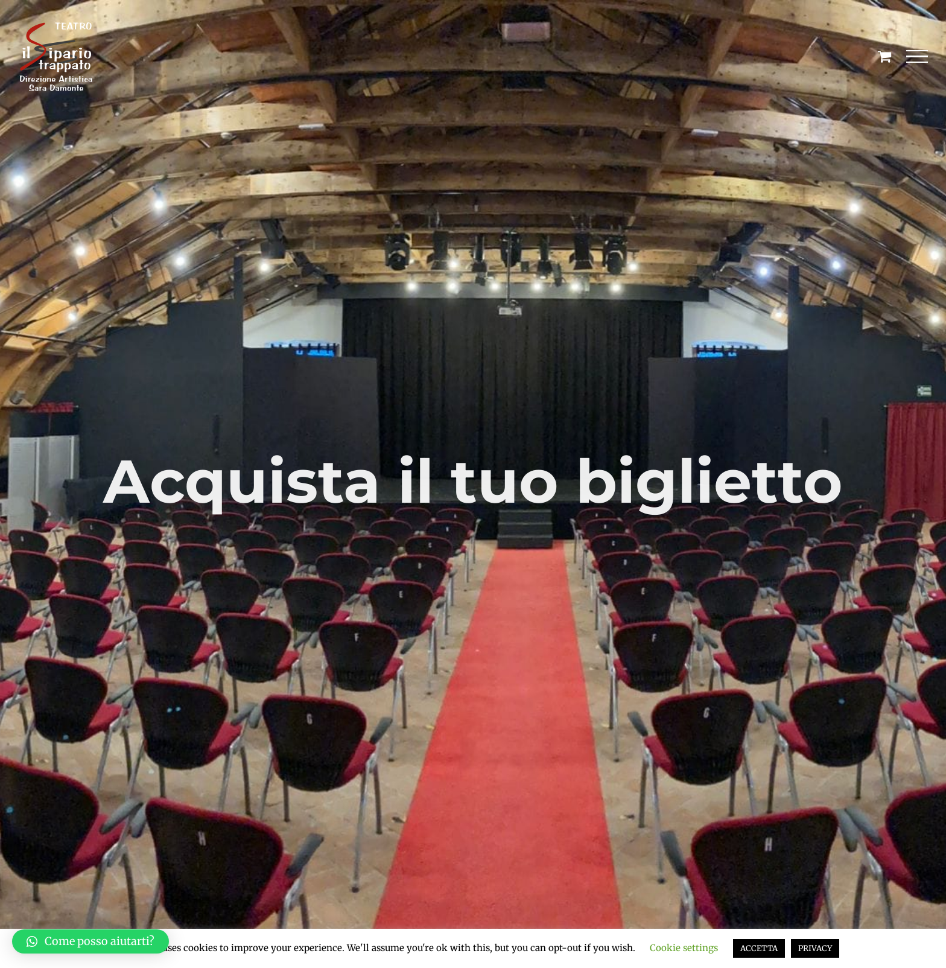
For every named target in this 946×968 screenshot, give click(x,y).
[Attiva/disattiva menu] (917, 56)
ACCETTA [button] (759, 948)
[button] (90, 941)
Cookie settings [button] (684, 948)
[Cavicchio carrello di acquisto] (884, 56)
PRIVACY (815, 948)
